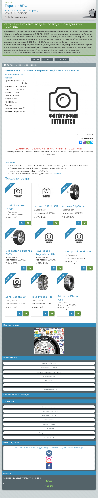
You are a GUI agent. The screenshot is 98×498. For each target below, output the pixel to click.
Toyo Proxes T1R (42, 296)
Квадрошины (49, 429)
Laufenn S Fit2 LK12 (46, 206)
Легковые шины (49, 407)
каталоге (57, 173)
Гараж (16, 5)
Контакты (49, 381)
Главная (35, 59)
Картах (49, 480)
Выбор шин (47, 59)
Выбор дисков (61, 59)
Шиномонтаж (49, 376)
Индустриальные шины (49, 433)
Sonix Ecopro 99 (15, 296)
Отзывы (49, 385)
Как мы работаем (49, 363)
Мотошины (49, 437)
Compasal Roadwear (78, 251)
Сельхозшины (49, 424)
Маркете (49, 486)
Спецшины (49, 420)
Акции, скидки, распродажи (49, 372)
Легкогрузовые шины (49, 411)
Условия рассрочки (49, 389)
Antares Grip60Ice (73, 206)
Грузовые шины (49, 415)
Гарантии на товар (49, 367)
